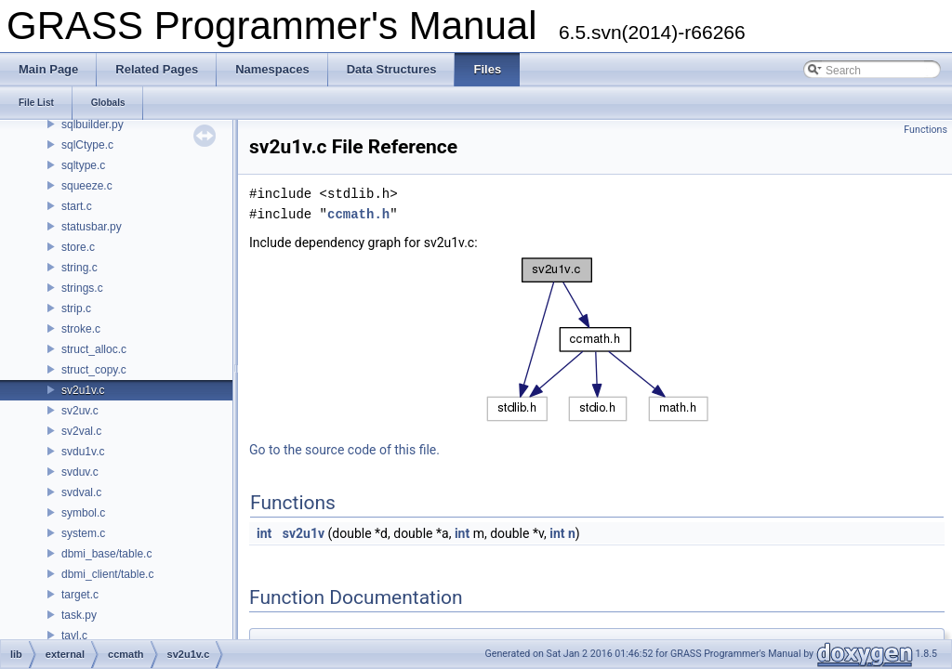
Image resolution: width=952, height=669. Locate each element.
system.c (83, 533)
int (264, 533)
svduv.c (80, 472)
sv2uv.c (80, 410)
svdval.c (81, 492)
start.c (76, 206)
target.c (80, 594)
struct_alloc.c (93, 349)
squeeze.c (86, 185)
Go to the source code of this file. (344, 449)
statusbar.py (91, 226)
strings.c (82, 288)
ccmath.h (358, 214)
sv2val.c (81, 431)
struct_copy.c (93, 369)
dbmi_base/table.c (106, 553)
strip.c (76, 308)
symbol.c (83, 512)
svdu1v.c (82, 451)
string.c (79, 267)
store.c (78, 247)
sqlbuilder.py (92, 124)
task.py (79, 615)
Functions (925, 130)
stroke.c (80, 328)
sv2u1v (303, 533)
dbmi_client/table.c (107, 574)
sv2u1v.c (82, 390)
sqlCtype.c (87, 144)
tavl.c (74, 635)
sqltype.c (83, 165)
